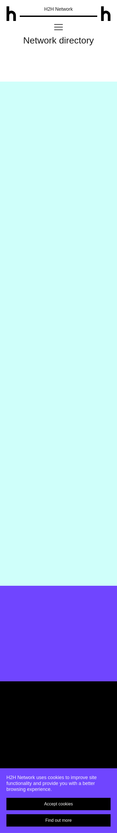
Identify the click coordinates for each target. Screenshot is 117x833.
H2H (58, 9)
